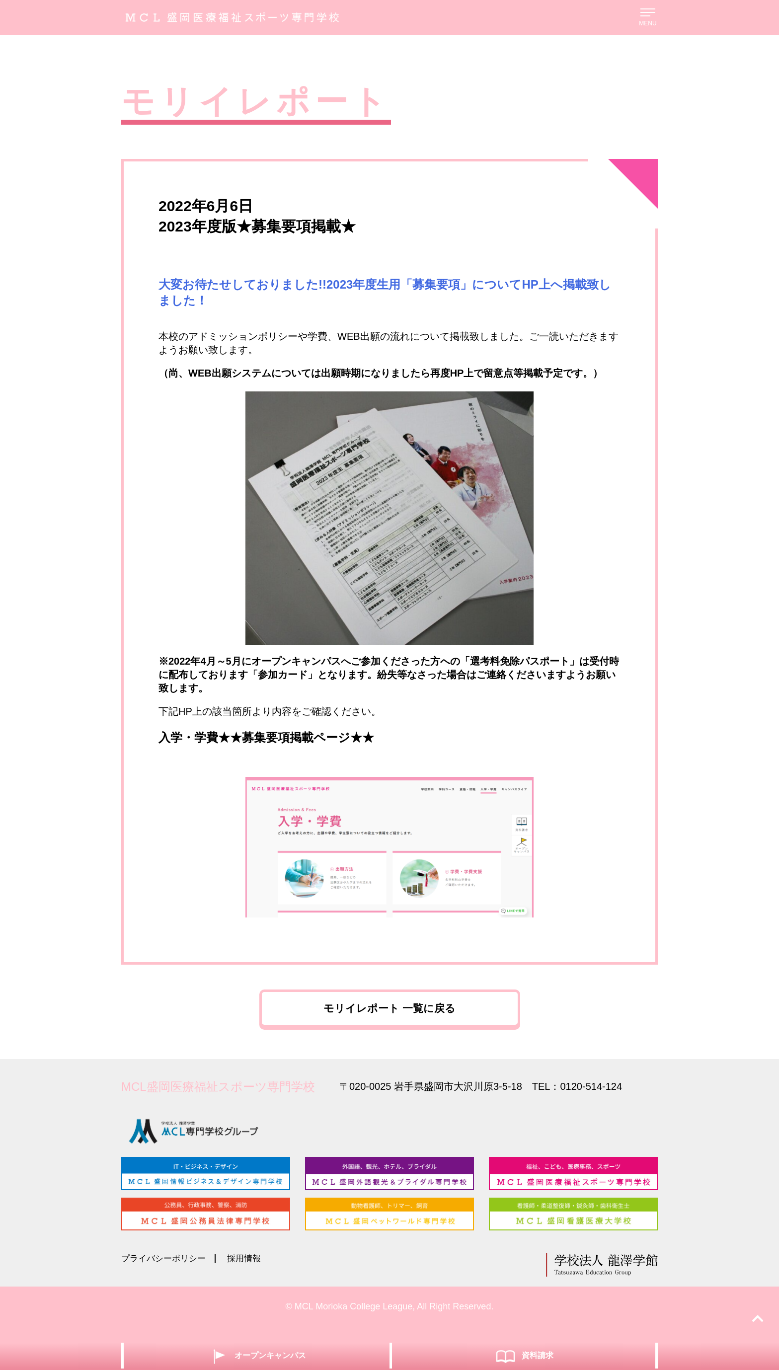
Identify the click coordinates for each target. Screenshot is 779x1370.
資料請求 (523, 1355)
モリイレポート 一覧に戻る (390, 1013)
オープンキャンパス (257, 1355)
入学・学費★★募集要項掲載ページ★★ (266, 737)
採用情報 (250, 1272)
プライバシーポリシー (166, 1272)
